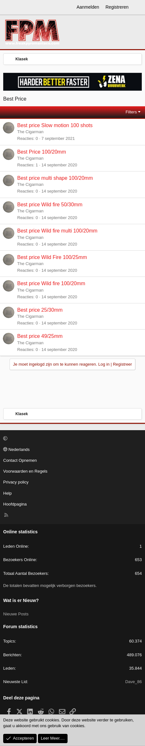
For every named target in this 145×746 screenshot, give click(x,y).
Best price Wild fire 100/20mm (51, 283)
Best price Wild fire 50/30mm (50, 204)
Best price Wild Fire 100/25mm (52, 257)
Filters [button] (131, 112)
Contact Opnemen (20, 460)
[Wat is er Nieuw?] (138, 7)
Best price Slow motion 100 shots (55, 125)
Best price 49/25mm (39, 336)
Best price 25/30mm (39, 310)
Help (7, 493)
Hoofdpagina (15, 504)
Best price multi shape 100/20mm (55, 178)
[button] (71, 438)
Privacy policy (15, 482)
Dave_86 (133, 681)
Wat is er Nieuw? (21, 600)
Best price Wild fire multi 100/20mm (57, 230)
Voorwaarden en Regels (25, 471)
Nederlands (16, 449)
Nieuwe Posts (15, 614)
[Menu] (8, 7)
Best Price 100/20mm (41, 152)
